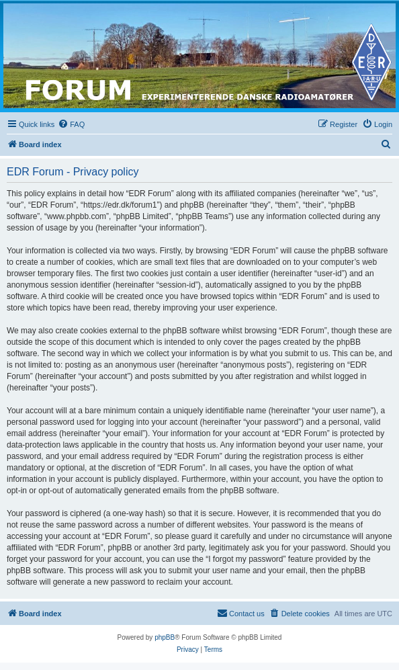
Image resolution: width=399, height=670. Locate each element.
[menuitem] (71, 124)
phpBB (164, 637)
